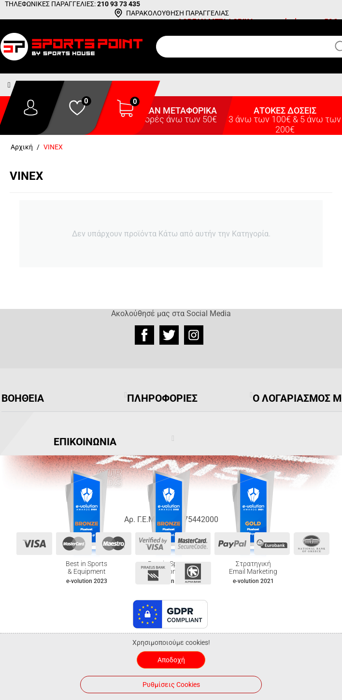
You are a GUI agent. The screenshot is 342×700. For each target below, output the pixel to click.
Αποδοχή (171, 660)
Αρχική (22, 147)
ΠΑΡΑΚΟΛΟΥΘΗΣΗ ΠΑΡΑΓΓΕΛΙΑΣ (177, 13)
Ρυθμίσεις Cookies (171, 684)
